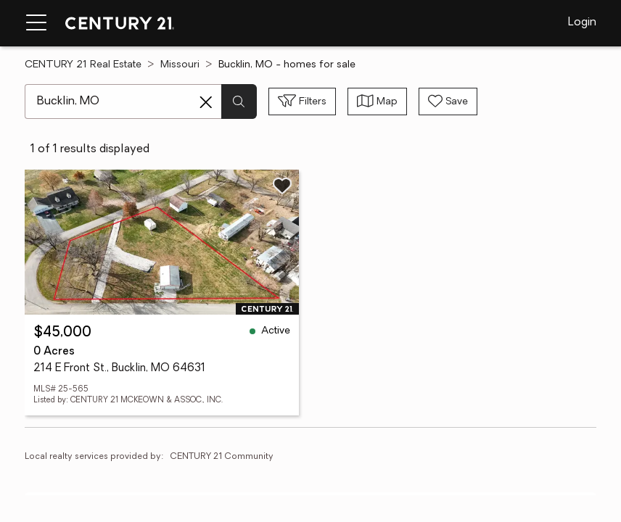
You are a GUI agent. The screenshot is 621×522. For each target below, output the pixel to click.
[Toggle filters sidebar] (302, 101)
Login (582, 22)
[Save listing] (282, 185)
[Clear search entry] (206, 102)
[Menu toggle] (36, 23)
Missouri (180, 64)
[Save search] (448, 101)
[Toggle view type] (377, 101)
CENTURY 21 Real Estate (83, 64)
